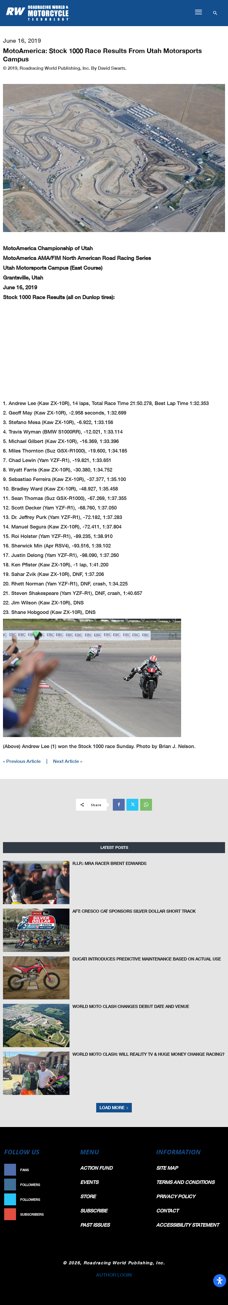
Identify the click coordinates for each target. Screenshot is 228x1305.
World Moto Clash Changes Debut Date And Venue (122, 1006)
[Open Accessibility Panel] (219, 1280)
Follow (65, 1185)
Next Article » (67, 761)
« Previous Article (22, 761)
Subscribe (62, 1214)
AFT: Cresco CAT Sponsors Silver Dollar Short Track (125, 911)
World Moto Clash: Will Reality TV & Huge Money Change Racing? (137, 1054)
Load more (114, 1107)
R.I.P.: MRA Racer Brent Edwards (103, 863)
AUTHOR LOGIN (114, 1274)
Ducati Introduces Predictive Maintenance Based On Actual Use (136, 958)
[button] (198, 12)
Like (68, 1170)
